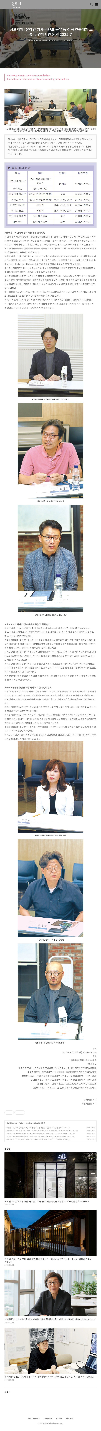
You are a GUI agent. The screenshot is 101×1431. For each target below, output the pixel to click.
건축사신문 (48, 1418)
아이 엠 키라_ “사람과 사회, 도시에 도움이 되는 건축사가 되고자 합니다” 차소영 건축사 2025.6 (37, 1139)
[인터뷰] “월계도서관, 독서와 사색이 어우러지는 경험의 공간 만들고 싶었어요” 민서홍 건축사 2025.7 (39, 1136)
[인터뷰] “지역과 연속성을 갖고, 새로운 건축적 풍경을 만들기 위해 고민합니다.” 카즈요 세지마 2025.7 (39, 1133)
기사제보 (59, 1418)
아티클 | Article (11, 1123)
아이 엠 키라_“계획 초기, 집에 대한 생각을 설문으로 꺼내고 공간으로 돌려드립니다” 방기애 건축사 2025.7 (40, 1130)
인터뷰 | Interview (25, 1123)
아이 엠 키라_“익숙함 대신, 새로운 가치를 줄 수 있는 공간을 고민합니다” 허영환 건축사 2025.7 (37, 1128)
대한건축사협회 (34, 1418)
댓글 (7, 1392)
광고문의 (69, 1418)
